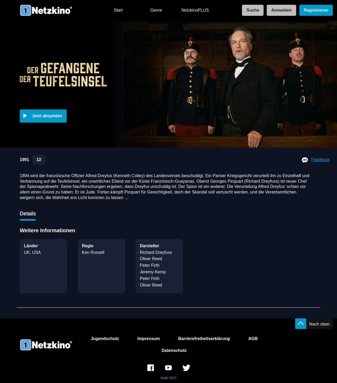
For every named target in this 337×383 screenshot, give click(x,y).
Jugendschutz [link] (105, 338)
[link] (251, 10)
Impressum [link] (148, 338)
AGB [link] (253, 338)
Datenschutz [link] (174, 350)
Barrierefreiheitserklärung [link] (204, 338)
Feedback (320, 159)
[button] (44, 116)
